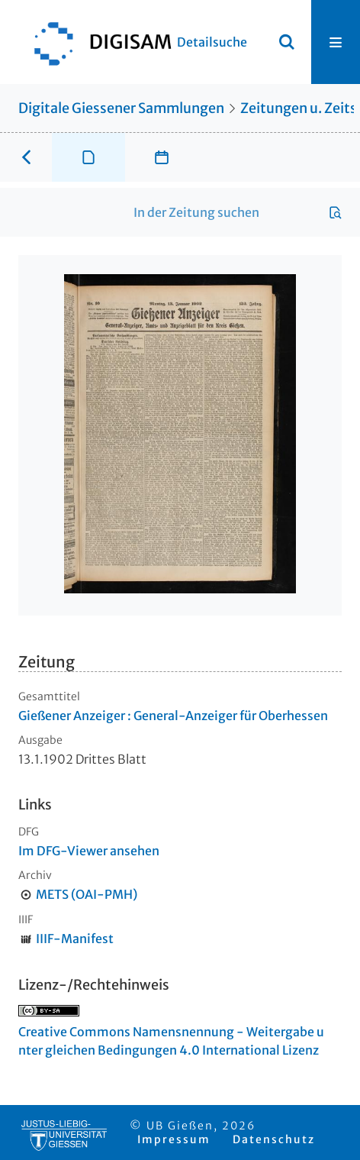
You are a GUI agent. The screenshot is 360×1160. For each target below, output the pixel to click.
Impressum (174, 1139)
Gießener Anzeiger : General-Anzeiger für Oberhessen (173, 715)
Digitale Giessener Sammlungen (121, 108)
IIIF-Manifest (75, 938)
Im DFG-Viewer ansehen (88, 850)
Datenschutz (274, 1139)
